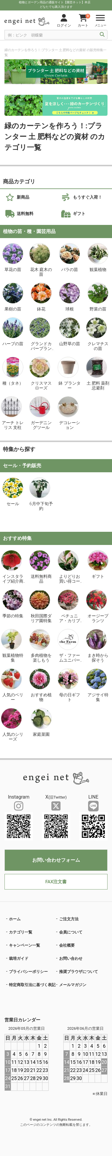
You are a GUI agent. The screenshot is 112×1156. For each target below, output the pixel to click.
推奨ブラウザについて (78, 971)
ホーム (15, 919)
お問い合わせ (70, 958)
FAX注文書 (56, 881)
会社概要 (67, 945)
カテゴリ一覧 (20, 932)
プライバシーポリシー (28, 971)
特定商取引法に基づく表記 (32, 985)
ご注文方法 (69, 919)
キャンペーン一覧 (24, 945)
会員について (70, 932)
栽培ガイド (18, 958)
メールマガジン (72, 985)
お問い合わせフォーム (56, 860)
